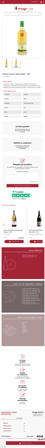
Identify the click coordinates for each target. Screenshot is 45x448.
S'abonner (19, 418)
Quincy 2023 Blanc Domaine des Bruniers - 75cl (13, 231)
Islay (23, 324)
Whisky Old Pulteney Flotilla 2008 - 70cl (30, 303)
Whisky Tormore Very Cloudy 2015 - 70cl (31, 290)
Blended (24, 332)
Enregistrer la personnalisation (22, 186)
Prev (3, 225)
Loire (5, 234)
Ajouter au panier (25, 443)
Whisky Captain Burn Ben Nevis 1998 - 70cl (31, 300)
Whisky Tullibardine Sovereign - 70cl (30, 297)
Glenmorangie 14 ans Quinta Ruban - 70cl (31, 292)
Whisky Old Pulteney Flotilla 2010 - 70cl (30, 288)
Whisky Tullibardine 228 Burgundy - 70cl (31, 298)
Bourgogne (31, 234)
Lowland (24, 327)
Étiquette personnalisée (22, 171)
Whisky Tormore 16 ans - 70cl (28, 302)
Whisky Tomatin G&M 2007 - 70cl (29, 257)
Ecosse (3, 76)
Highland (8, 76)
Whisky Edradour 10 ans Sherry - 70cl (30, 295)
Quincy (8, 234)
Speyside (24, 325)
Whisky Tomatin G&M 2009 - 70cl (29, 255)
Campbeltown (25, 330)
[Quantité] (4, 443)
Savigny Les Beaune (39, 234)
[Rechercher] (22, 13)
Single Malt (24, 322)
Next (41, 225)
